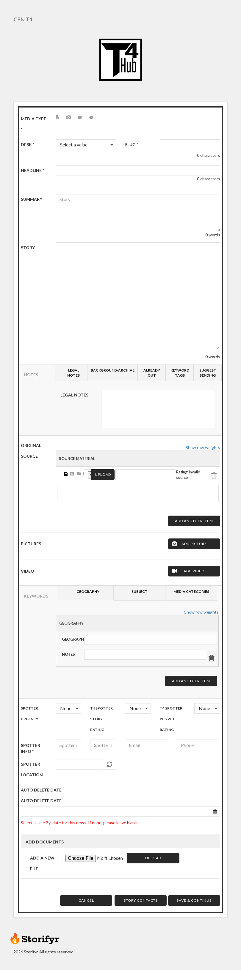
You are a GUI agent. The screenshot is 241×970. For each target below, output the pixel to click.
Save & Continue (194, 900)
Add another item (194, 521)
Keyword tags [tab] (179, 372)
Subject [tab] (140, 591)
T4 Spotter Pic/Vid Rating (171, 719)
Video (27, 571)
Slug (131, 144)
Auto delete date (41, 800)
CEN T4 (22, 19)
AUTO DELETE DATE (41, 789)
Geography (71, 623)
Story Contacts (141, 900)
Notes (68, 654)
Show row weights (203, 447)
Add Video (194, 571)
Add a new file (42, 863)
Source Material (77, 458)
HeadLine (32, 170)
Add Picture (194, 543)
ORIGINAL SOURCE (31, 451)
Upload (103, 474)
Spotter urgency (29, 713)
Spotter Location (32, 769)
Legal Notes (74, 394)
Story (28, 247)
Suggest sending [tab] (207, 372)
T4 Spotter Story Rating (101, 719)
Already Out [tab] (151, 372)
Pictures (31, 543)
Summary (31, 199)
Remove (214, 474)
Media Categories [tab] (191, 591)
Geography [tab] (87, 591)
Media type (33, 124)
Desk (27, 144)
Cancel (86, 900)
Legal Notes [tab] (73, 372)
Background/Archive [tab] (112, 370)
